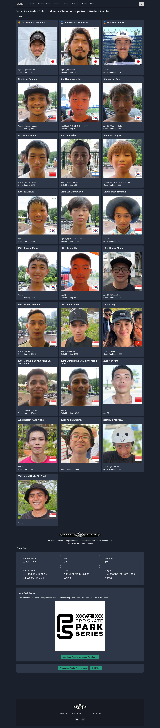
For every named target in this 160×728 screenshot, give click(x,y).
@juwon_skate (116, 126)
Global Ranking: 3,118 (69, 354)
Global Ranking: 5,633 (112, 469)
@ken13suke (29, 70)
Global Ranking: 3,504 (112, 298)
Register (57, 4)
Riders (66, 4)
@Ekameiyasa (115, 467)
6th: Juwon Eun (111, 79)
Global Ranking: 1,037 (112, 72)
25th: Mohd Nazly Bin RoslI (32, 476)
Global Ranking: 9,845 (26, 298)
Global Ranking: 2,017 (69, 129)
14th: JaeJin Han (69, 248)
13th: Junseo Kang (28, 248)
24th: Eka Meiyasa (113, 420)
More (92, 4)
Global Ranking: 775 (26, 129)
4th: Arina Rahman (27, 79)
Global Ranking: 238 (26, 72)
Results (84, 4)
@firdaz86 (28, 351)
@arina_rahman (30, 126)
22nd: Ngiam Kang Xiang (31, 420)
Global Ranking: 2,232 (26, 185)
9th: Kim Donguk (112, 135)
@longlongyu (115, 351)
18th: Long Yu (110, 304)
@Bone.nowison (30, 410)
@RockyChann (116, 295)
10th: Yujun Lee (26, 191)
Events (32, 4)
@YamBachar (72, 182)
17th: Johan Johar (70, 304)
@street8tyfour (73, 469)
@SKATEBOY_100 (74, 239)
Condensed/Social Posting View (73, 668)
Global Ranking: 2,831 (69, 298)
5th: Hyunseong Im (71, 79)
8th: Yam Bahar (69, 135)
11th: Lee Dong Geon (72, 191)
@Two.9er (71, 351)
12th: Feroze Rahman (114, 191)
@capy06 (71, 70)
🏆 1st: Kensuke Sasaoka (31, 22)
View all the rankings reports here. (80, 543)
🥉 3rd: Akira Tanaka (114, 22)
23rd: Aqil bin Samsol (72, 420)
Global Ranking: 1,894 (69, 185)
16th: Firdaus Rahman (29, 304)
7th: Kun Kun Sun (27, 135)
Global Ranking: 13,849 (27, 354)
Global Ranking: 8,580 (26, 241)
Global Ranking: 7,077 (26, 469)
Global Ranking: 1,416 (112, 129)
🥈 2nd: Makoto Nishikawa (75, 22)
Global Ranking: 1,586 (112, 241)
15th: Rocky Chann (113, 248)
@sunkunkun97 (30, 182)
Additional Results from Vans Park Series (80, 657)
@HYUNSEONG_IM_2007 (77, 126)
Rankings (75, 4)
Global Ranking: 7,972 (112, 185)
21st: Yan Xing (111, 361)
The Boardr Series (44, 4)
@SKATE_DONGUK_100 (120, 182)
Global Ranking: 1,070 (69, 72)
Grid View (96, 668)
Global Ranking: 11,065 (70, 241)
